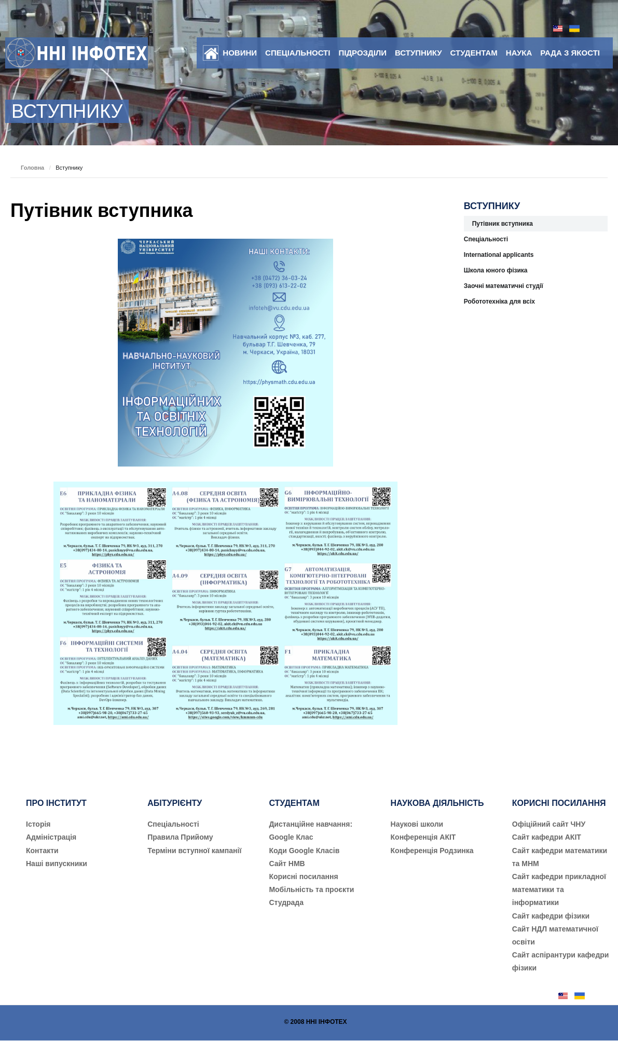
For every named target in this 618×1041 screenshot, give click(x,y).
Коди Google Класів (304, 850)
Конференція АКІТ (423, 837)
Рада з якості (570, 52)
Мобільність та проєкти (311, 889)
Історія (38, 824)
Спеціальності (297, 52)
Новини (240, 52)
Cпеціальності (173, 824)
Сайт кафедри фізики (550, 916)
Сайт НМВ (287, 863)
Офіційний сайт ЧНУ (548, 824)
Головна (32, 168)
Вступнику (418, 52)
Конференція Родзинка (432, 850)
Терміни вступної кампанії (194, 850)
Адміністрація (51, 837)
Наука (519, 52)
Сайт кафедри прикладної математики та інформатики (559, 889)
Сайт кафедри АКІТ (546, 837)
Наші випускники (56, 863)
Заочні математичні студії (503, 286)
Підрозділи (362, 52)
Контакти (42, 850)
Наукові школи (417, 824)
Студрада (286, 902)
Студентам (474, 52)
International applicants (499, 254)
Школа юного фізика (496, 270)
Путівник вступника (101, 210)
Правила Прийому (180, 837)
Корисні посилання (303, 876)
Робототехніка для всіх (499, 301)
